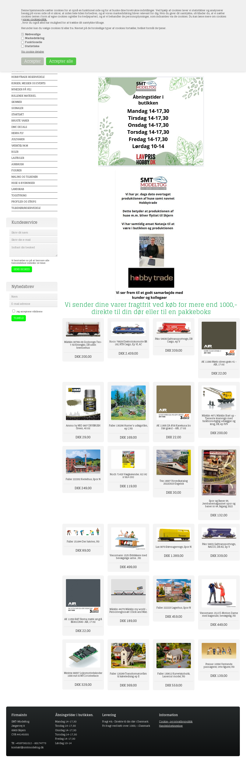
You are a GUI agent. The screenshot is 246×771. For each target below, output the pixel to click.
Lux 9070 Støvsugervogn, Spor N (173, 547)
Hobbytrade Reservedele (28, 77)
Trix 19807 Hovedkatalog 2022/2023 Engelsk (174, 482)
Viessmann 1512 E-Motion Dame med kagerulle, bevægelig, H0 (219, 614)
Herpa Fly (17, 133)
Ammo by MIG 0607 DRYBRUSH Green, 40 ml (83, 426)
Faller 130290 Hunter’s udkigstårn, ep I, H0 (128, 426)
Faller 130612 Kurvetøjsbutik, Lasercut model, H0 (173, 675)
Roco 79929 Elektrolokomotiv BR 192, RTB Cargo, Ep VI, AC (128, 342)
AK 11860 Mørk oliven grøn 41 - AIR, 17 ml (218, 363)
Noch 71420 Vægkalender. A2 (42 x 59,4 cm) (128, 475)
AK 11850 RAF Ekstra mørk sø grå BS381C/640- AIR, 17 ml (83, 620)
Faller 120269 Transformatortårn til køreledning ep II (128, 675)
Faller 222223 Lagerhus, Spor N (174, 608)
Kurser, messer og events (28, 83)
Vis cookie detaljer (32, 51)
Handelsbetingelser (171, 726)
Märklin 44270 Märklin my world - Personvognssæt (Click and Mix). (128, 610)
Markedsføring (35, 38)
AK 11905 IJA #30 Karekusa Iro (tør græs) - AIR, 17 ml (174, 426)
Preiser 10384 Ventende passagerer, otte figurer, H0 (219, 665)
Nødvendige (33, 34)
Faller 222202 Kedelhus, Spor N (83, 479)
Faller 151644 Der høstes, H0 (83, 541)
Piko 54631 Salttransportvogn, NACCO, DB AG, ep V (219, 545)
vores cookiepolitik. (34, 19)
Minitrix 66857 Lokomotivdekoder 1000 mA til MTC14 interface (83, 674)
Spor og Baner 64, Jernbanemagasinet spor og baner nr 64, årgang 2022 (218, 503)
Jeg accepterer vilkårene (29, 311)
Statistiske (32, 46)
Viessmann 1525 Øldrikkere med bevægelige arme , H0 (128, 556)
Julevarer (18, 139)
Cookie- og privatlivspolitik (176, 721)
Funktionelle (33, 42)
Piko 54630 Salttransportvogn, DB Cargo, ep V (173, 340)
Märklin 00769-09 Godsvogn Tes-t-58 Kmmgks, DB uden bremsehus (83, 345)
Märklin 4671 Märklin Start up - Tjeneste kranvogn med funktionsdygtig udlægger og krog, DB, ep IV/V (219, 419)
